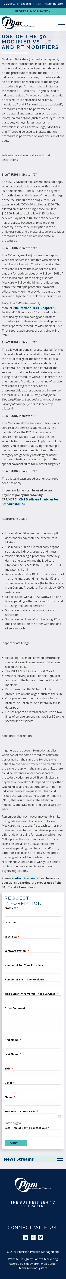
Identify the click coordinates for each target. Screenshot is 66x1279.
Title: (8, 1068)
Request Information (33, 11)
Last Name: (12, 1054)
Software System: (16, 951)
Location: (10, 922)
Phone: (9, 1097)
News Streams (19, 1159)
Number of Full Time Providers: (24, 965)
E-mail (8, 1083)
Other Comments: (16, 1008)
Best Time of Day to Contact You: (26, 1128)
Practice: (10, 908)
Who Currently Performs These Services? (30, 994)
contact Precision (24, 878)
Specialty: (11, 936)
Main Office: (17, 3)
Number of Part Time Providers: (25, 979)
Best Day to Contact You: (21, 1111)
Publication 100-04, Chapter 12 (34, 308)
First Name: (12, 1040)
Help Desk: (49, 3)
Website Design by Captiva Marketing (33, 1259)
